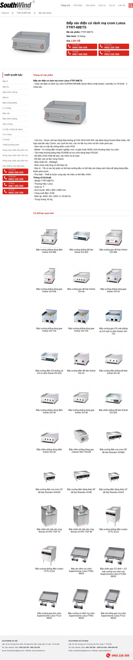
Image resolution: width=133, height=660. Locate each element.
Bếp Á (5, 81)
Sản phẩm (90, 5)
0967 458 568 (79, 54)
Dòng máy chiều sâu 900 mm (15, 161)
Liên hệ (121, 5)
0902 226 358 (111, 47)
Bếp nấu (6, 113)
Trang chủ (65, 5)
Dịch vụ (102, 5)
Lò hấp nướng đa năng (12, 129)
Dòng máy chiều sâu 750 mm (15, 155)
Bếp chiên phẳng (45, 13)
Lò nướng (7, 108)
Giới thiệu (78, 5)
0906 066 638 (79, 47)
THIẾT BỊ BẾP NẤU (24, 13)
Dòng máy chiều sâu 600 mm (15, 150)
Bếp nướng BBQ (10, 103)
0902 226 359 (111, 54)
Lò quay (6, 139)
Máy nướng (8, 124)
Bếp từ (5, 97)
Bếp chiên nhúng (10, 92)
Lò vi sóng (7, 134)
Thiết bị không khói (11, 145)
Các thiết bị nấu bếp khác (14, 166)
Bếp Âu (6, 87)
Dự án (112, 5)
